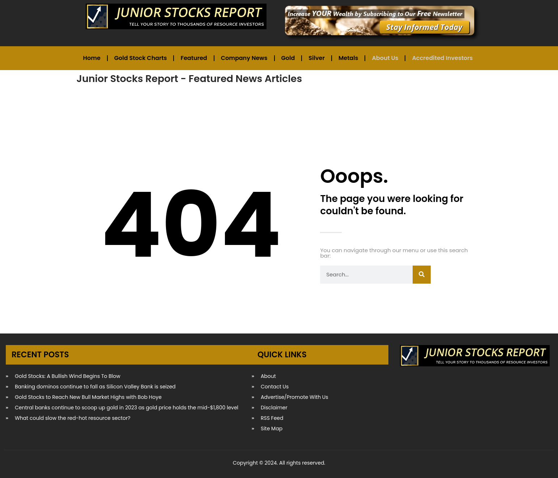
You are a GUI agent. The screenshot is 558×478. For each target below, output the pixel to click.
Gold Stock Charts (140, 58)
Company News (244, 58)
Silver (316, 58)
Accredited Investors (442, 58)
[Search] (422, 275)
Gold (288, 58)
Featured (193, 58)
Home (92, 58)
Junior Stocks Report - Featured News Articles (189, 78)
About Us (385, 58)
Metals (348, 58)
